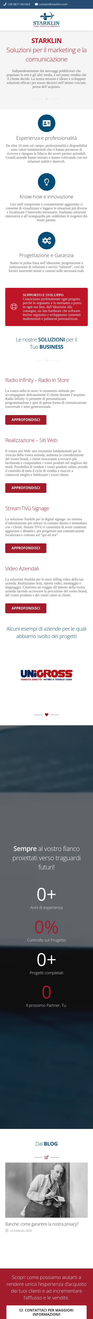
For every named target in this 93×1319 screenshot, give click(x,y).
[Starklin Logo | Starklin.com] (46, 20)
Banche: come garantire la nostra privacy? (41, 1224)
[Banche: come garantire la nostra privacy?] (46, 1164)
